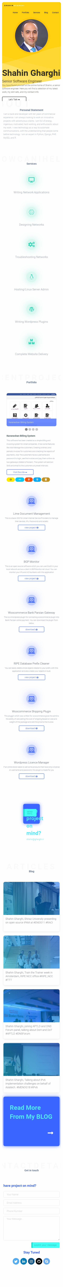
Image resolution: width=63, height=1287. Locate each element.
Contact (55, 12)
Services (36, 12)
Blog (46, 12)
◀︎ (10, 409)
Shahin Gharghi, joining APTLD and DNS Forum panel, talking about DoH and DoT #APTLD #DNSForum (29, 1029)
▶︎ (54, 409)
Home (15, 12)
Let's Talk (14, 99)
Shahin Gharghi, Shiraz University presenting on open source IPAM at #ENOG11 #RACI (31, 920)
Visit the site (20, 472)
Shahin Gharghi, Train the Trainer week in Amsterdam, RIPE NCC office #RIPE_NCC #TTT (29, 976)
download (31, 629)
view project (32, 527)
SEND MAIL (30, 812)
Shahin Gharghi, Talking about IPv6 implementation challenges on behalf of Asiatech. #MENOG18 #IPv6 (28, 1083)
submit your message (45, 1245)
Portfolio (25, 12)
